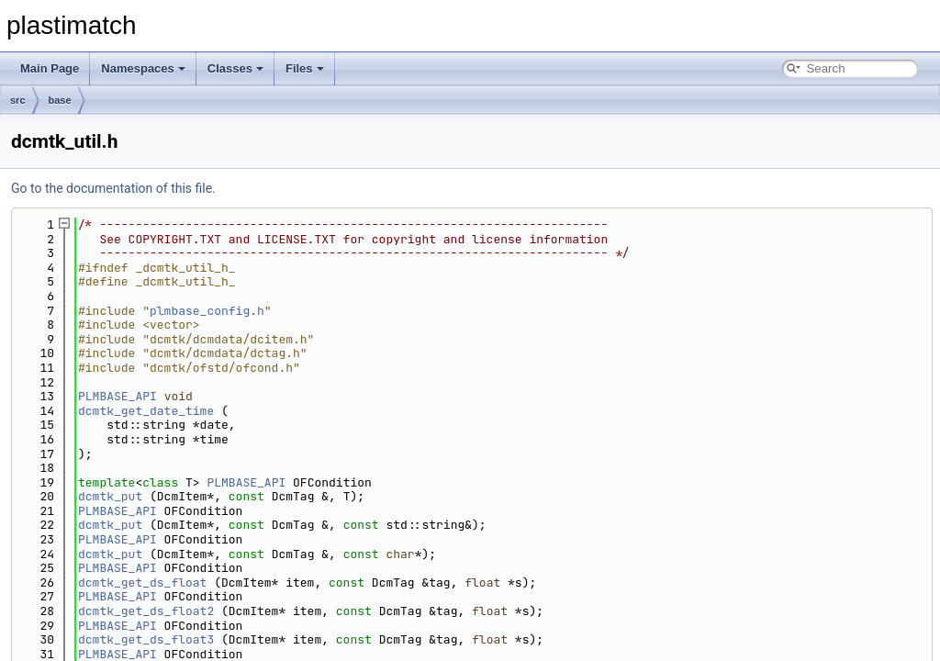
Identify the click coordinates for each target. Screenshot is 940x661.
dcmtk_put (110, 496)
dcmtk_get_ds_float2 (146, 611)
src (18, 100)
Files (304, 68)
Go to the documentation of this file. (113, 188)
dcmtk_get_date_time (146, 411)
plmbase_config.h (207, 311)
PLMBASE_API (117, 396)
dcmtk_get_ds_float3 (146, 639)
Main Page (49, 68)
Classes (235, 68)
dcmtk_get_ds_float (142, 582)
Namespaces (143, 68)
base (60, 100)
